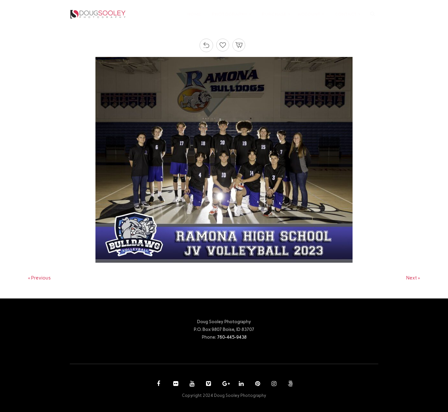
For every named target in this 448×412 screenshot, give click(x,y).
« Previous (39, 278)
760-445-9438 (231, 337)
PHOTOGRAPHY (229, 14)
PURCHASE (274, 14)
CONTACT (346, 14)
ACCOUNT (309, 14)
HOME (194, 14)
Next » (413, 278)
